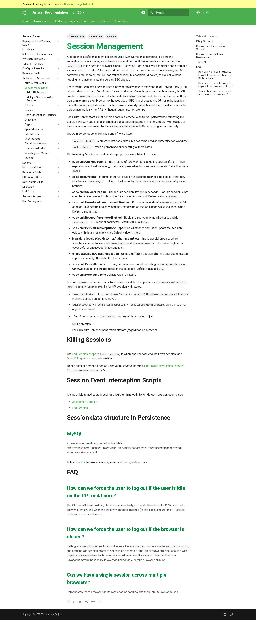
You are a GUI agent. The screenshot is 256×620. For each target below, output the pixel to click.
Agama (74, 21)
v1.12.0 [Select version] (77, 12)
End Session (80, 408)
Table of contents (206, 36)
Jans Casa (89, 21)
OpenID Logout (76, 358)
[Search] (168, 12)
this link (81, 462)
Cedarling (60, 21)
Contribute (105, 21)
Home (25, 21)
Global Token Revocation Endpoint (163, 366)
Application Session (84, 402)
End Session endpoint (85, 354)
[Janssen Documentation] (24, 12)
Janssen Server (42, 21)
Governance (122, 21)
